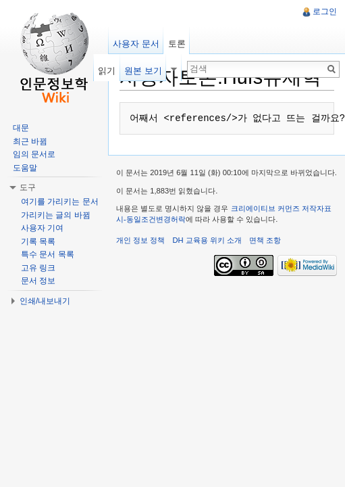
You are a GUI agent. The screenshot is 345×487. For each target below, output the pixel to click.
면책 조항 (265, 240)
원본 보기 (143, 71)
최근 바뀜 (30, 141)
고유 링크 (38, 268)
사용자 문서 (136, 44)
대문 (21, 128)
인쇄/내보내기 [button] (45, 301)
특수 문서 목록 (47, 254)
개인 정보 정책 (140, 240)
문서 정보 (38, 280)
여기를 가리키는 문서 (60, 201)
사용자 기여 (42, 228)
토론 (177, 44)
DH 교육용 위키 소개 (206, 240)
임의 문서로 (34, 154)
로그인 (325, 11)
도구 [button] (28, 187)
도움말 (25, 167)
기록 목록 (38, 241)
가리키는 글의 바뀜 (55, 215)
